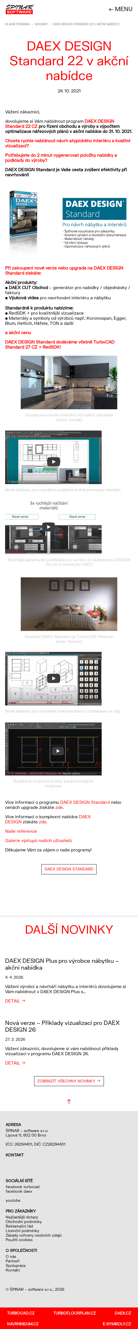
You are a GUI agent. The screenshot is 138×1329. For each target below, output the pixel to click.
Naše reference (21, 831)
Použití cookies (19, 1239)
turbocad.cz (20, 1313)
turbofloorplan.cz (74, 1313)
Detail (12, 1001)
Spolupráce (16, 1265)
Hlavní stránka (17, 24)
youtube (13, 1200)
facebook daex (19, 1191)
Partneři (13, 1261)
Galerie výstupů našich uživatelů (38, 840)
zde (59, 807)
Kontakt (13, 1270)
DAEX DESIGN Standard (85, 802)
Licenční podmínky (22, 1230)
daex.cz (123, 1313)
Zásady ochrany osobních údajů (34, 1235)
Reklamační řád (19, 1226)
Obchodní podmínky (24, 1221)
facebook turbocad (22, 1186)
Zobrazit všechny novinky (66, 1081)
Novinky (41, 24)
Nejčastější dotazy (22, 1217)
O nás (11, 1256)
